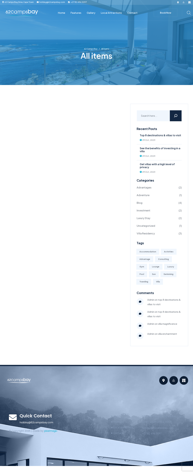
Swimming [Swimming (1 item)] (168, 274)
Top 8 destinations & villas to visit (160, 135)
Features (76, 12)
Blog (139, 202)
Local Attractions (111, 12)
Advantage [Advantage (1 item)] (144, 259)
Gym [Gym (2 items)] (141, 266)
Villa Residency (146, 233)
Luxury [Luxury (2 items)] (170, 266)
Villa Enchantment (167, 333)
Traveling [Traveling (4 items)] (143, 281)
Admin (150, 299)
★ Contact (117, 433)
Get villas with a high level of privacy (157, 166)
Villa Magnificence (167, 323)
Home (61, 12)
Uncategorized (146, 225)
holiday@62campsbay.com (52, 2)
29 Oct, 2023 (147, 140)
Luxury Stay (143, 218)
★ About (116, 416)
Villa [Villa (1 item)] (158, 281)
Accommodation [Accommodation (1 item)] (147, 251)
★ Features (117, 421)
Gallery (91, 12)
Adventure (143, 195)
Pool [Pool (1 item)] (141, 274)
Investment (143, 210)
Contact (132, 12)
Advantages (144, 187)
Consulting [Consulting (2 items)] (163, 259)
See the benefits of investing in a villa (160, 150)
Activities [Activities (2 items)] (168, 251)
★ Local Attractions (122, 427)
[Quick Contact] (13, 417)
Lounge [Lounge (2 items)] (155, 266)
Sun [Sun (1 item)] (154, 274)
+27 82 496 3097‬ (79, 2)
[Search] (176, 115)
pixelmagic (50, 431)
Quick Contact (36, 416)
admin (150, 323)
